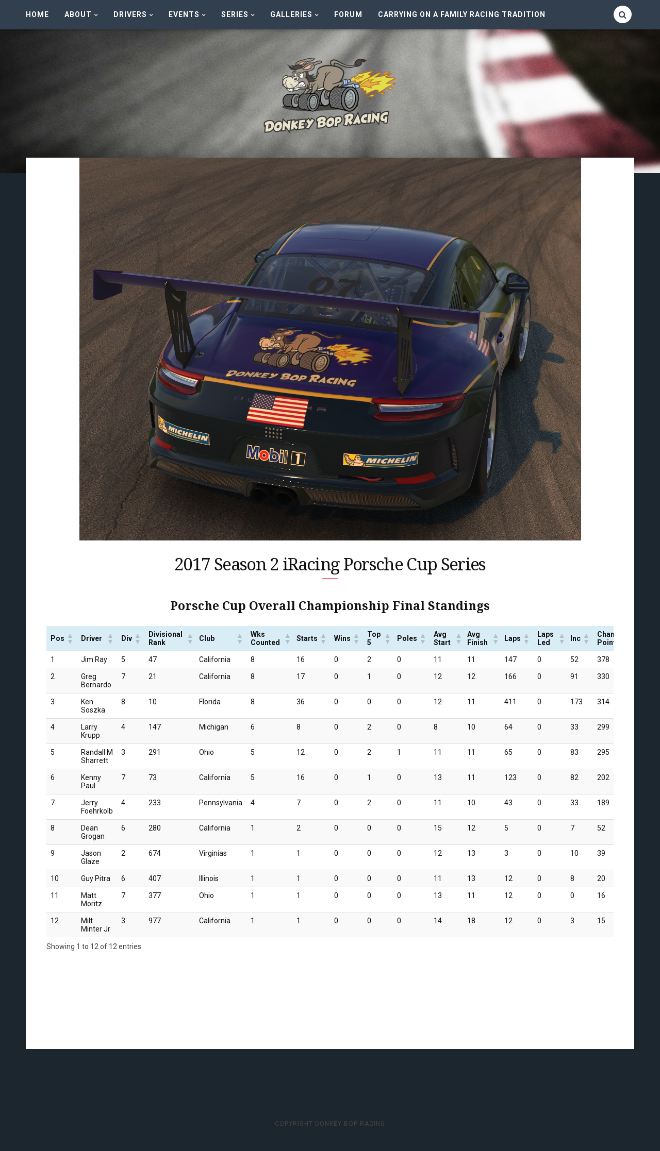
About (78, 14)
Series (235, 14)
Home (37, 14)
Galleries (291, 14)
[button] (70, 639)
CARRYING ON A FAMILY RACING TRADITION (462, 14)
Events (184, 14)
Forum (348, 14)
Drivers (130, 14)
